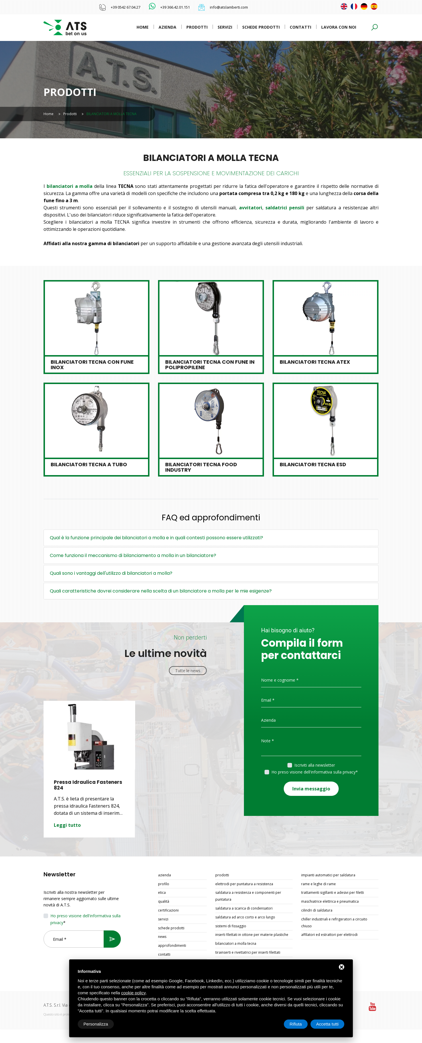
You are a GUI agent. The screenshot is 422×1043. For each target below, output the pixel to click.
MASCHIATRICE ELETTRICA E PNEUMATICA (330, 901)
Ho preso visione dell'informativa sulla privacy (313, 772)
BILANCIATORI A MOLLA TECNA (235, 943)
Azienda (167, 27)
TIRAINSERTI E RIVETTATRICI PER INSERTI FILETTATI (247, 952)
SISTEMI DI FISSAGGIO (230, 926)
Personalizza (96, 1024)
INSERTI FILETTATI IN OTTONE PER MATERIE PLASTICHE (251, 934)
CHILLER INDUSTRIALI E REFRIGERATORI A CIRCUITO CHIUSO (334, 922)
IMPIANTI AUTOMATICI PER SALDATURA (328, 875)
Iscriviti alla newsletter (314, 765)
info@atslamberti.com (229, 7)
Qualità (163, 901)
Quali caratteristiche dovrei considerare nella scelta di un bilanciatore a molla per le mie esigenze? (161, 591)
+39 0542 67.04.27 (125, 7)
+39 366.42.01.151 (175, 7)
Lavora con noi (338, 27)
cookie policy (133, 992)
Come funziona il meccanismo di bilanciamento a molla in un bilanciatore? (133, 555)
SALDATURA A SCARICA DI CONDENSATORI (244, 908)
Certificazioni (168, 910)
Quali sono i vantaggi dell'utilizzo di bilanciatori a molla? (111, 573)
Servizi (225, 27)
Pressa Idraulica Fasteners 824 (88, 785)
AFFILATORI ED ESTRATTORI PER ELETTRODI (329, 934)
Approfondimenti (172, 945)
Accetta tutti (327, 1024)
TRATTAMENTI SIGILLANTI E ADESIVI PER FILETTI (332, 892)
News (162, 936)
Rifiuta (296, 1024)
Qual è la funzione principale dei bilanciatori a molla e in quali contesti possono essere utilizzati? (156, 537)
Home (143, 27)
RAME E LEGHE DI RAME (318, 883)
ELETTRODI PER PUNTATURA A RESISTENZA (244, 883)
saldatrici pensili (284, 207)
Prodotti (197, 27)
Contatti (300, 27)
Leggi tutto (67, 825)
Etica (162, 892)
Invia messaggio (311, 788)
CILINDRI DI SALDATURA (316, 910)
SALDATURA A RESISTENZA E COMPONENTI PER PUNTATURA (248, 896)
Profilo (163, 883)
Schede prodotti (261, 27)
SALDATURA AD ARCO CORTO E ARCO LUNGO (245, 917)
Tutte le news (187, 670)
